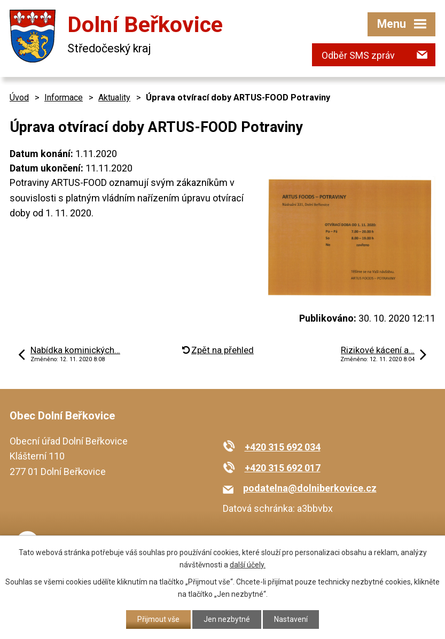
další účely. (248, 564)
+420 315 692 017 (283, 467)
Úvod (19, 97)
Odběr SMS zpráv (358, 55)
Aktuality (114, 97)
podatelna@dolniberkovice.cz (310, 488)
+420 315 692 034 (283, 447)
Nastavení (291, 619)
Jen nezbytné (227, 619)
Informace (63, 97)
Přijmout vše (158, 619)
